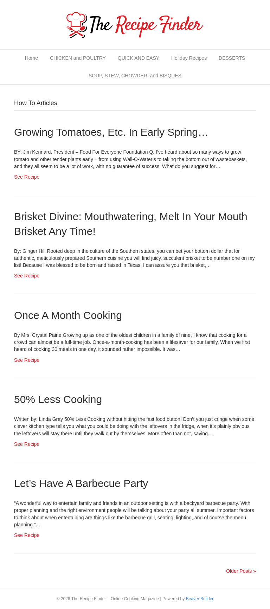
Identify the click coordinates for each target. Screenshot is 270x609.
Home (31, 58)
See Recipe (26, 177)
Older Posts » (241, 571)
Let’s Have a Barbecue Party (81, 483)
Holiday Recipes (189, 58)
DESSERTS (232, 58)
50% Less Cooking (58, 399)
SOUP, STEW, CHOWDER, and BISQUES (135, 75)
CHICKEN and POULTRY (78, 58)
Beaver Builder (200, 598)
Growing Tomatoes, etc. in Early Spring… (111, 132)
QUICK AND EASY (138, 58)
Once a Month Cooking (68, 315)
